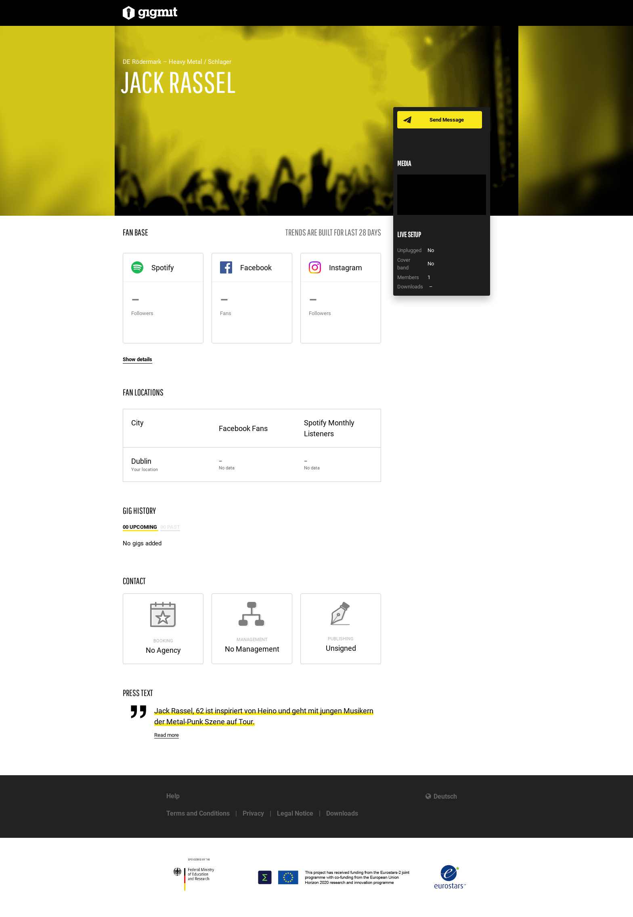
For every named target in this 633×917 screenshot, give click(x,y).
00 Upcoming (140, 527)
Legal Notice (295, 813)
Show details (137, 359)
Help (173, 796)
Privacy (253, 813)
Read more (166, 735)
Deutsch (445, 796)
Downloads (342, 813)
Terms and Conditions (198, 813)
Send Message (447, 120)
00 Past (170, 527)
